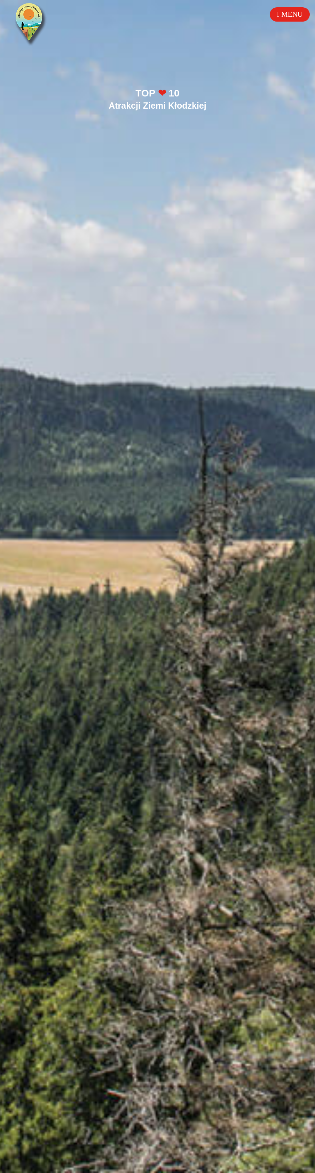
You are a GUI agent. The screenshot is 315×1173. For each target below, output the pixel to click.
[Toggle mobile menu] (290, 14)
